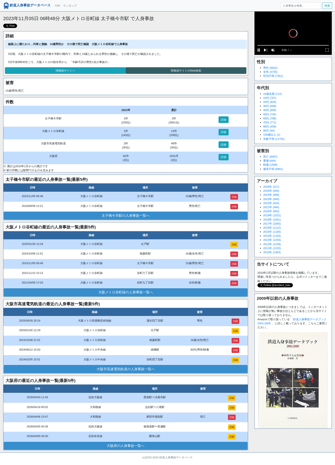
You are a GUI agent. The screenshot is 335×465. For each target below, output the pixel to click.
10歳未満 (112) (272, 93)
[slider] (293, 45)
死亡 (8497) (270, 156)
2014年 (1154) (272, 235)
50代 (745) (269, 114)
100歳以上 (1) (271, 134)
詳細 (223, 119)
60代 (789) (269, 118)
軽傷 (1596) (270, 164)
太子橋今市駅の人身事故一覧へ (126, 215)
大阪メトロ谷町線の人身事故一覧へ (125, 292)
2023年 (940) (271, 199)
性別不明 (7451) (273, 76)
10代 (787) (269, 97)
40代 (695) (269, 110)
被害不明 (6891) (273, 169)
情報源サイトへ (65, 70)
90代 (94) (269, 130)
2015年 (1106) (272, 231)
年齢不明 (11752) (274, 138)
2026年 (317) (271, 186)
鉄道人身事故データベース (27, 5)
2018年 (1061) (272, 219)
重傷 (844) (269, 160)
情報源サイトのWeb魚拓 (186, 70)
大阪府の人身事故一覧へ (125, 445)
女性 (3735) (270, 71)
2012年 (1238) (272, 244)
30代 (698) (269, 106)
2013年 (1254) (272, 239)
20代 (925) (269, 102)
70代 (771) (269, 122)
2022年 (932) (271, 203)
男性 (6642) (270, 67)
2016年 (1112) (272, 227)
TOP (57, 5)
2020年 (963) (271, 211)
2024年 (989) (271, 194)
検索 (327, 5)
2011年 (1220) (272, 248)
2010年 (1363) (272, 252)
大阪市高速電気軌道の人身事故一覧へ (126, 369)
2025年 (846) (271, 190)
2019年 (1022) (272, 215)
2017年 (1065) (272, 223)
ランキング (70, 5)
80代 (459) (269, 126)
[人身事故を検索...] (300, 5)
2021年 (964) (271, 207)
